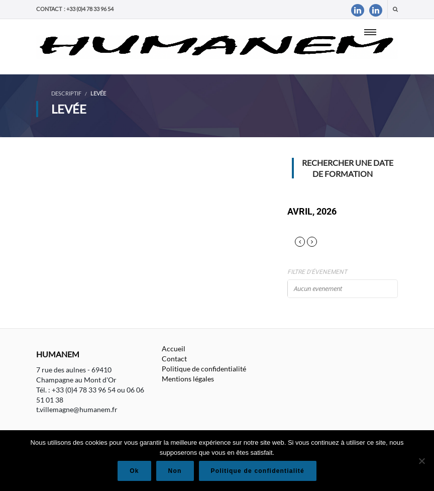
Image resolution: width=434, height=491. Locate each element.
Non (175, 470)
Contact (174, 358)
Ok (134, 470)
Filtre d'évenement (317, 271)
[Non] (421, 461)
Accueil (173, 348)
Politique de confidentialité (204, 368)
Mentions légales (188, 378)
